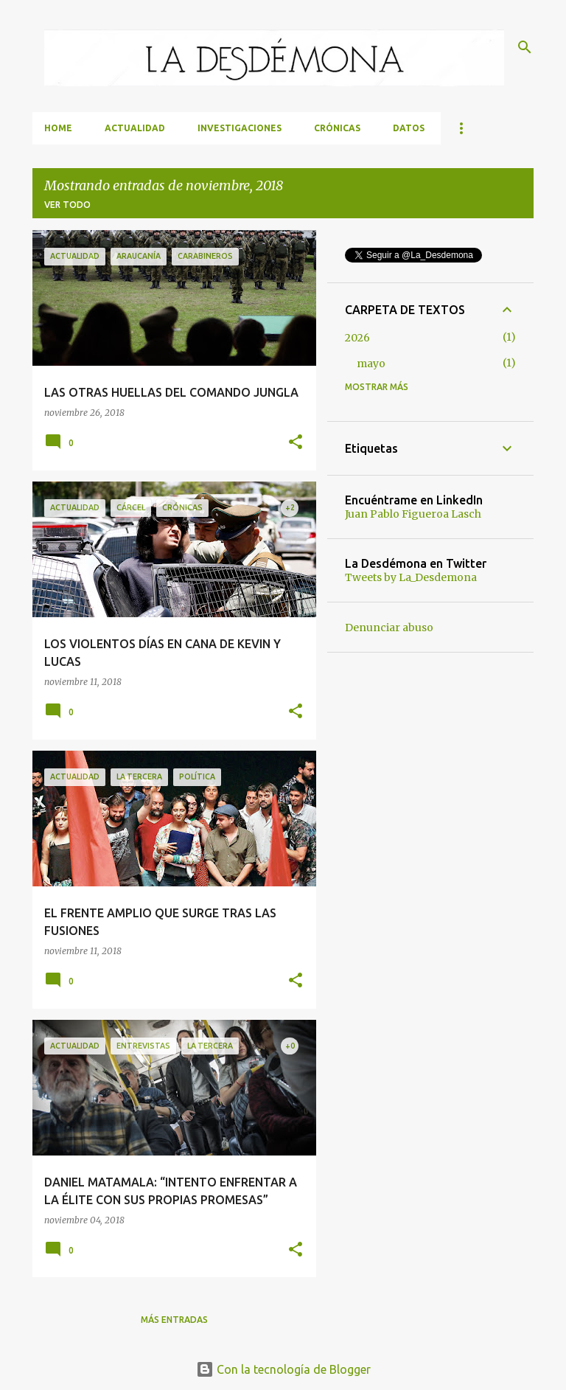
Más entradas (174, 1319)
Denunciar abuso (389, 627)
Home (58, 128)
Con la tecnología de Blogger (283, 1369)
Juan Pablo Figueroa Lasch (413, 514)
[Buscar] (525, 47)
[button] (295, 443)
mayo (371, 363)
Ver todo (67, 204)
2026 (357, 337)
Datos (408, 128)
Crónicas (337, 128)
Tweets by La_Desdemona (411, 577)
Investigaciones (240, 128)
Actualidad (135, 128)
